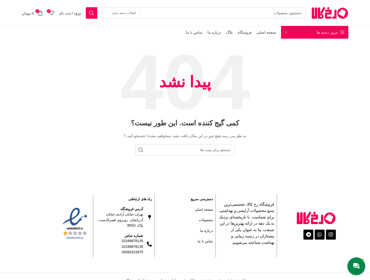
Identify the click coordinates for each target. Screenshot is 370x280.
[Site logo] (329, 13)
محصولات (206, 220)
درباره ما (206, 231)
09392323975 (132, 252)
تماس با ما (205, 241)
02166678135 (132, 241)
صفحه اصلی (204, 209)
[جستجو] (196, 13)
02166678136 (132, 247)
